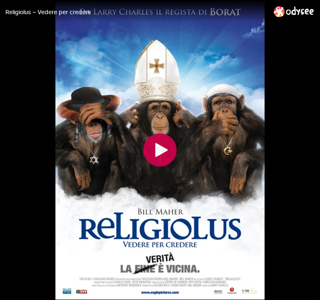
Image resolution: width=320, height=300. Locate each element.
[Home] (294, 11)
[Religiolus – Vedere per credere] (136, 12)
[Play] (160, 150)
